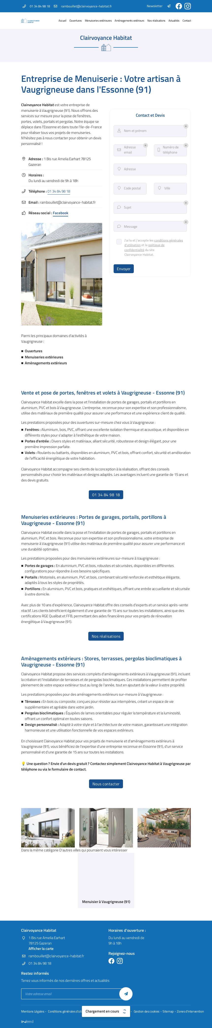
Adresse (126, 170)
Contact (186, 20)
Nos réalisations (156, 20)
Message (127, 227)
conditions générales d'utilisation (148, 244)
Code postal (129, 189)
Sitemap (164, 1011)
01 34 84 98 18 (58, 191)
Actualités (174, 20)
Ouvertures (75, 20)
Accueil (62, 20)
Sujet (124, 208)
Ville (164, 189)
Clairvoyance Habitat (37, 105)
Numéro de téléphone (168, 150)
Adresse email (126, 150)
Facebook (60, 213)
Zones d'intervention (186, 1011)
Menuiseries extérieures (98, 20)
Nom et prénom (132, 131)
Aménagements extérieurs (129, 20)
